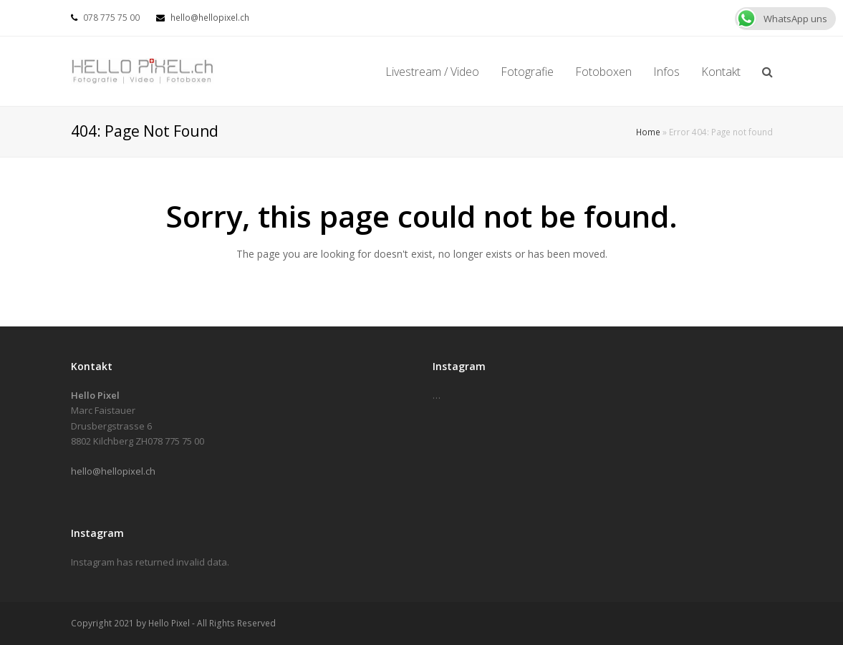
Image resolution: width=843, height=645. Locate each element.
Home (648, 131)
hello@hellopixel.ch (209, 17)
